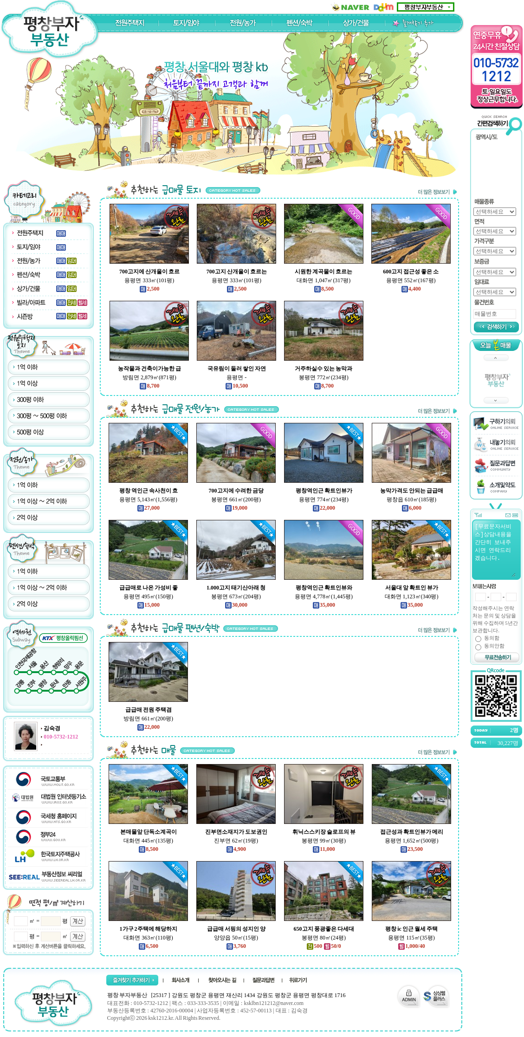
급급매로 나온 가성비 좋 (148, 587)
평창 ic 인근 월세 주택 (411, 929)
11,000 (323, 849)
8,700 (149, 385)
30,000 (236, 605)
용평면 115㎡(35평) (411, 937)
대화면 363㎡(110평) (148, 937)
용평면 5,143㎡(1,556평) (148, 499)
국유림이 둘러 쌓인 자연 (236, 368)
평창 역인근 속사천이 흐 (148, 490)
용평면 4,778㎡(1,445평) (324, 596)
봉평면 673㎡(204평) (236, 596)
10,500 (236, 385)
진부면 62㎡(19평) (236, 840)
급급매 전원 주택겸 (148, 709)
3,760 (236, 946)
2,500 (149, 288)
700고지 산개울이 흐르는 (237, 271)
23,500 (411, 849)
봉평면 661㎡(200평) (236, 499)
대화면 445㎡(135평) (148, 840)
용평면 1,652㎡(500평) (412, 840)
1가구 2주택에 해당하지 (148, 929)
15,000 (148, 605)
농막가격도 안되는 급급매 (411, 490)
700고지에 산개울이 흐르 (149, 271)
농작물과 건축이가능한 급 (149, 368)
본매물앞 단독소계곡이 (148, 832)
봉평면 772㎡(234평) (324, 377)
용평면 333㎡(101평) (149, 280)
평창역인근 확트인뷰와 (324, 587)
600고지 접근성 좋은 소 (411, 271)
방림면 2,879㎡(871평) (149, 377)
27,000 (148, 508)
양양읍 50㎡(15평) (236, 937)
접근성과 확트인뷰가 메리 (411, 832)
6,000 (411, 508)
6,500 (148, 946)
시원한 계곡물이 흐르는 (323, 271)
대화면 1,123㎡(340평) (412, 596)
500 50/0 (323, 946)
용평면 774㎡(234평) (324, 499)
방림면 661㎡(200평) (148, 718)
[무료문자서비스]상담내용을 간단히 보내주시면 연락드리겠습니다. (495, 549)
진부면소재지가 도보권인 (236, 832)
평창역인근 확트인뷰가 (324, 490)
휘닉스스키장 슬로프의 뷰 (324, 832)
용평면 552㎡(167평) (411, 280)
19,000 (236, 508)
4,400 (411, 288)
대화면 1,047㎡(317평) (323, 280)
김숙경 (52, 728)
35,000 (323, 605)
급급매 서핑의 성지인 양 (236, 929)
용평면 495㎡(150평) (148, 596)
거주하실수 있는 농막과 (323, 368)
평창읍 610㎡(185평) (411, 499)
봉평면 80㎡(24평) (324, 937)
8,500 (324, 288)
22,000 (323, 508)
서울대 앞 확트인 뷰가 (411, 587)
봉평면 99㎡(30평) (324, 840)
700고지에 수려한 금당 (236, 490)
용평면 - (236, 377)
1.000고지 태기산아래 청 (236, 587)
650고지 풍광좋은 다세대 (324, 929)
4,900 (236, 849)
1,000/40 (411, 946)
